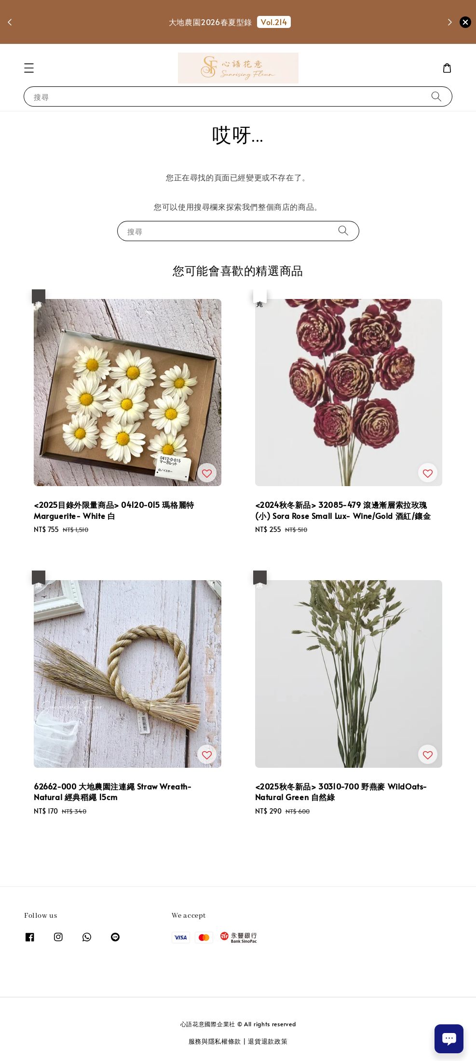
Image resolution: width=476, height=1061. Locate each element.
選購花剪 (232, 35)
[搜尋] (436, 96)
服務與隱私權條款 (215, 1041)
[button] (29, 68)
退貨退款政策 (267, 1041)
